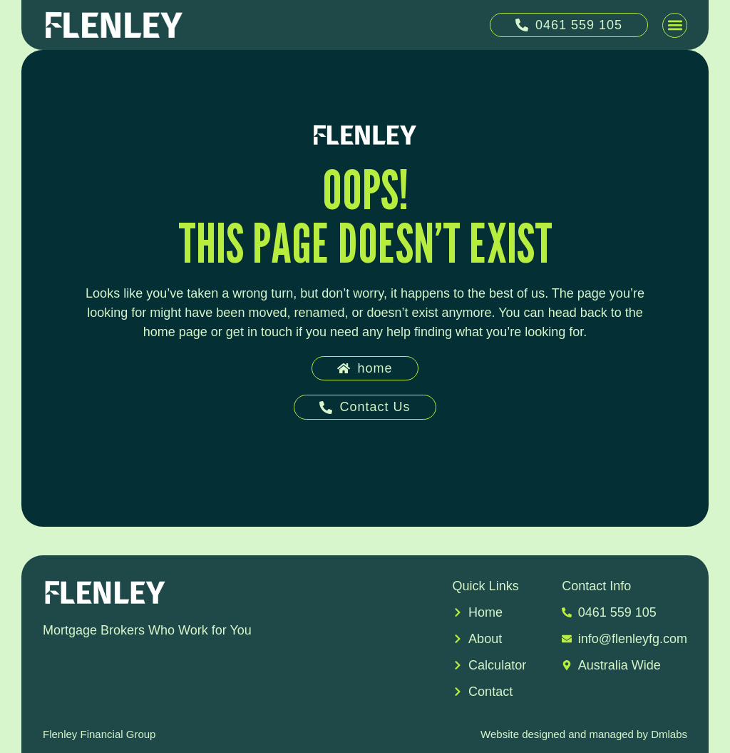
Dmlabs (669, 734)
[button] (674, 25)
